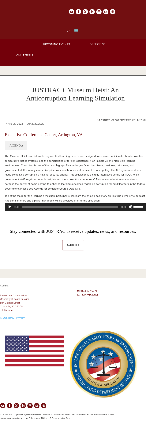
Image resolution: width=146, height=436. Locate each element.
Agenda (16, 145)
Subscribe (73, 245)
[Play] (10, 207)
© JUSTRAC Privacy (12, 318)
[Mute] (130, 207)
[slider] (70, 207)
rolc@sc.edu (6, 310)
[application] (75, 207)
